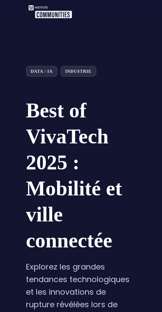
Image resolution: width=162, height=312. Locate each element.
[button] (13, 13)
